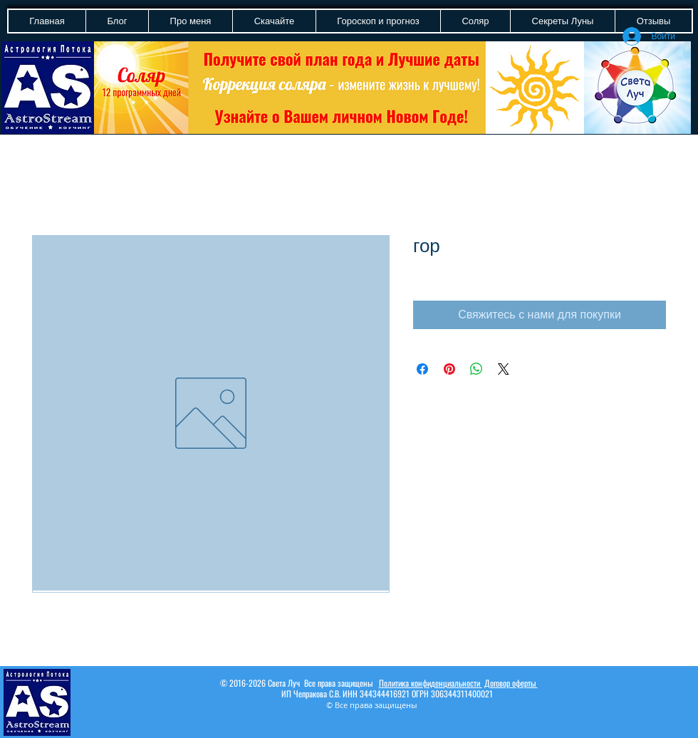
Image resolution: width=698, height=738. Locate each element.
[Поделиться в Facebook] (422, 369)
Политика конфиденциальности (430, 683)
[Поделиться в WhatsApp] (476, 369)
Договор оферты (511, 683)
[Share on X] (503, 369)
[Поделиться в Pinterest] (449, 369)
